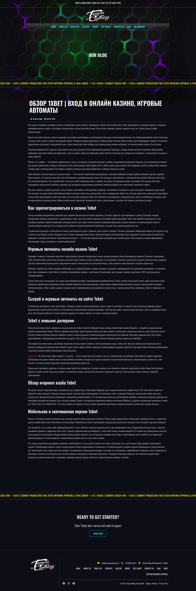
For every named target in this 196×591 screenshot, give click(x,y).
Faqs (129, 26)
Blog (166, 568)
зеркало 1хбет (33, 355)
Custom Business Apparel (157, 574)
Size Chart (106, 26)
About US (63, 26)
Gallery (86, 26)
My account (139, 26)
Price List (74, 26)
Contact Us (119, 26)
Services (108, 568)
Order (95, 26)
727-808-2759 (115, 2)
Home (53, 26)
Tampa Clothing (130, 583)
